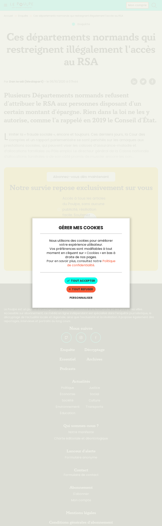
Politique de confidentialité (91, 263)
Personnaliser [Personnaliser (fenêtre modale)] (81, 298)
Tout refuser (81, 289)
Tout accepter (81, 281)
